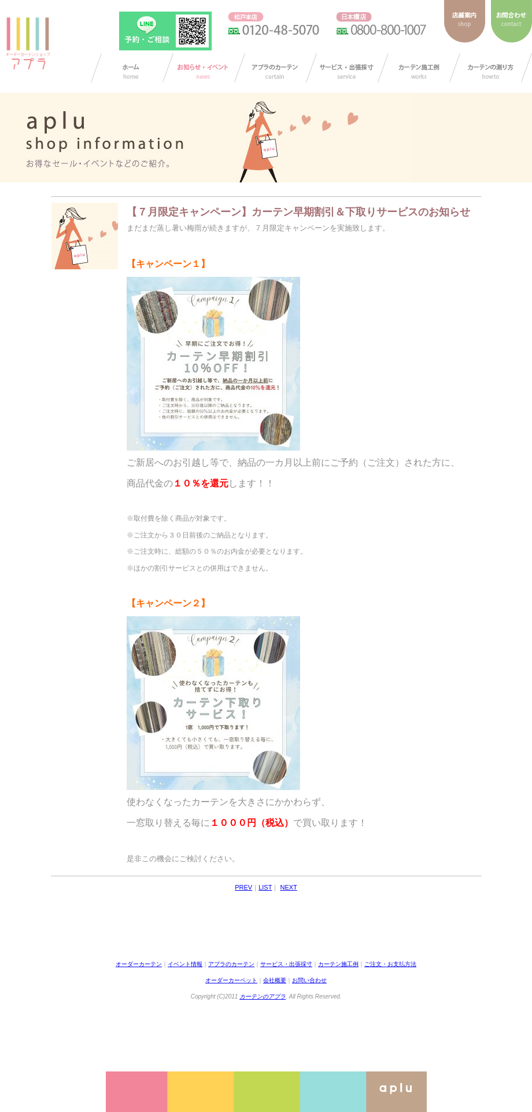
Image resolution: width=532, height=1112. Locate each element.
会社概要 (274, 980)
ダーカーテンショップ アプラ (27, 43)
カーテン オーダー (132, 67)
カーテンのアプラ (262, 996)
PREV (243, 887)
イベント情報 (185, 964)
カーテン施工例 (419, 67)
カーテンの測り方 (490, 67)
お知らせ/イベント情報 (203, 67)
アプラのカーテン (275, 67)
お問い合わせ (309, 980)
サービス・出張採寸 (347, 67)
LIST (265, 887)
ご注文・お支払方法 (390, 964)
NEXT (288, 887)
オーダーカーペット (231, 980)
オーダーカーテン (139, 964)
